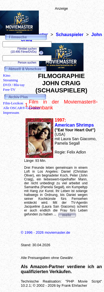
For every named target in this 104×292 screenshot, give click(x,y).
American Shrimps (74, 125)
